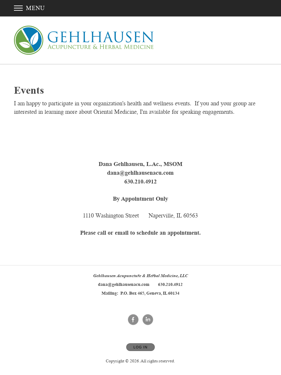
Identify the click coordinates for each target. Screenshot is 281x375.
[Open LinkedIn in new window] (148, 320)
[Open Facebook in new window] (133, 320)
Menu (29, 8)
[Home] (84, 40)
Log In (140, 347)
